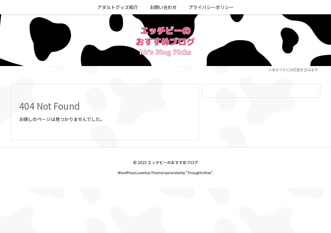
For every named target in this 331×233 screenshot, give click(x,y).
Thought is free (199, 172)
